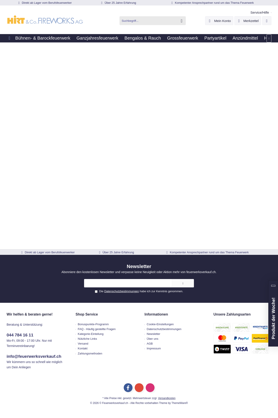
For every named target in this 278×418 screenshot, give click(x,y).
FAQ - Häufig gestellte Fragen (97, 329)
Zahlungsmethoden (90, 353)
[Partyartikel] (215, 38)
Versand (83, 343)
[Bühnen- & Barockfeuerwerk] (42, 38)
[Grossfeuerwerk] (182, 38)
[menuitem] (259, 12)
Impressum (154, 348)
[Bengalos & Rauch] (143, 38)
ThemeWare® (179, 403)
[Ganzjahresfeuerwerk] (97, 38)
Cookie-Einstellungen (160, 324)
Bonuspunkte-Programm (93, 324)
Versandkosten (166, 398)
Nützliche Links (87, 338)
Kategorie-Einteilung (90, 334)
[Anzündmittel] (245, 38)
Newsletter (153, 334)
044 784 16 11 (20, 335)
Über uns (152, 338)
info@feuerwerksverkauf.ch (34, 356)
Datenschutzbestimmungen (121, 291)
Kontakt (82, 348)
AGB (150, 343)
